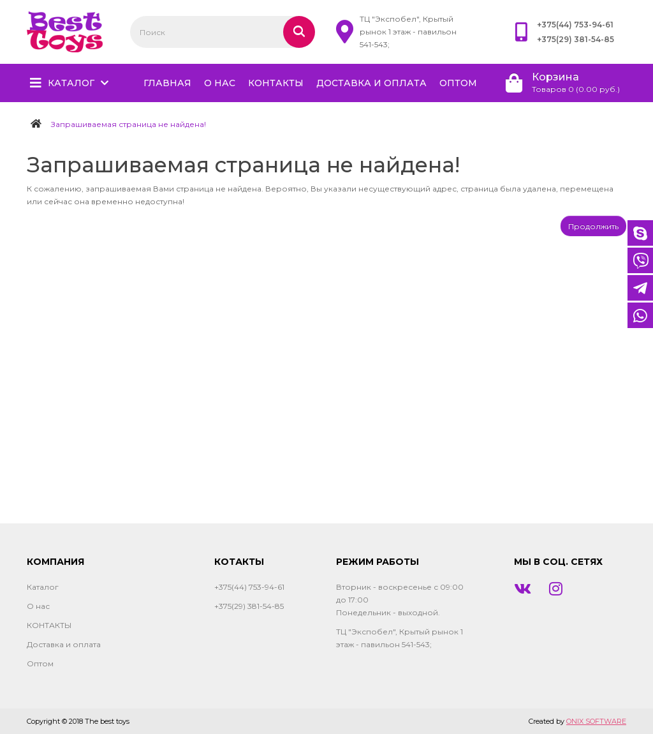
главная (167, 83)
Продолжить (593, 226)
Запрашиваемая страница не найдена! (128, 124)
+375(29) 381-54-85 (575, 39)
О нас (219, 83)
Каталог (71, 83)
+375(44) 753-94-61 (575, 24)
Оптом (458, 83)
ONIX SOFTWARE (596, 721)
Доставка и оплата (371, 83)
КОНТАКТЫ (276, 83)
